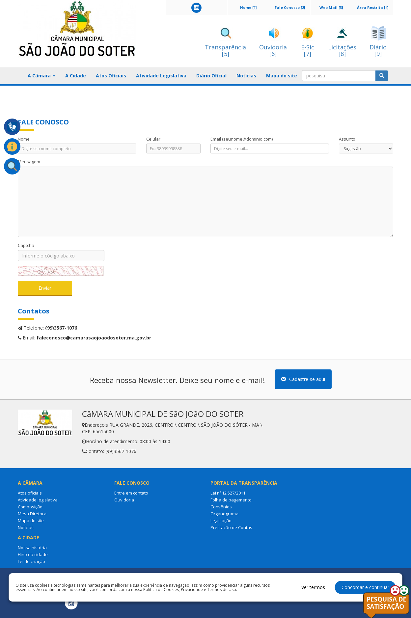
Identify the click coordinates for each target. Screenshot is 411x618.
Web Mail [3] (331, 7)
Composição (30, 507)
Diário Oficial (211, 75)
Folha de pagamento (231, 500)
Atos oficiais (30, 493)
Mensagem (29, 162)
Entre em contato (131, 493)
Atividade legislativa (38, 500)
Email (241, 139)
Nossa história (32, 548)
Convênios (221, 507)
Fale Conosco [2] (290, 7)
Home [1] (248, 7)
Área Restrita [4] (372, 7)
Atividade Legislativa (161, 75)
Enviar (45, 288)
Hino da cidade (33, 554)
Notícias (246, 75)
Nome (24, 139)
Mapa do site (281, 75)
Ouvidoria (124, 500)
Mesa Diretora (32, 514)
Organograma (224, 514)
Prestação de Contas (231, 527)
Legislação (221, 521)
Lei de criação (31, 561)
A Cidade (75, 75)
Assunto (347, 139)
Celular (153, 139)
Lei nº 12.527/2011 (227, 493)
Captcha (26, 245)
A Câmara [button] (41, 75)
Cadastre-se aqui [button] (303, 379)
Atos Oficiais (111, 75)
